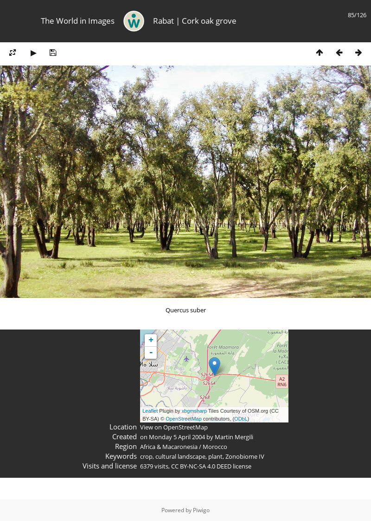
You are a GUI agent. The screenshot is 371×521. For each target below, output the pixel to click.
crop (146, 456)
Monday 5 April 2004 (177, 437)
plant (215, 456)
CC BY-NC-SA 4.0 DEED (201, 466)
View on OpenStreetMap (174, 427)
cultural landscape (180, 456)
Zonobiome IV (244, 456)
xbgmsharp (194, 411)
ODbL (241, 419)
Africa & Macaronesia (169, 446)
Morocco (215, 446)
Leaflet (150, 411)
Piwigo (201, 510)
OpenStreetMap (184, 419)
